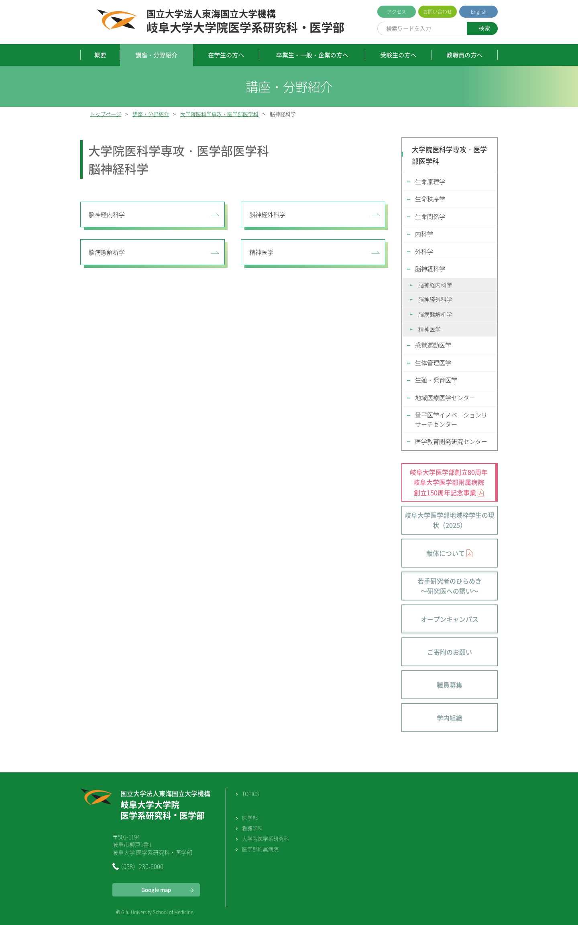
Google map (156, 889)
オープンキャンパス (449, 619)
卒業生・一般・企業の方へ (312, 55)
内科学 (424, 233)
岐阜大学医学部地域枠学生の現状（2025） (450, 520)
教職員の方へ (464, 55)
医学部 (250, 817)
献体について (445, 553)
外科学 (424, 251)
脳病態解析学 (107, 252)
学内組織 (449, 718)
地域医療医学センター (445, 397)
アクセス (396, 11)
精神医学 (261, 252)
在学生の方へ (226, 55)
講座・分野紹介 (156, 55)
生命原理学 (430, 181)
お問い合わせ (437, 11)
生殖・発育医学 (436, 380)
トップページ (105, 114)
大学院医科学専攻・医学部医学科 (219, 114)
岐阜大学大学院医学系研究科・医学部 (245, 22)
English (478, 11)
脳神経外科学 (267, 214)
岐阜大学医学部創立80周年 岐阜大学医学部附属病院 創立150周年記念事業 (449, 482)
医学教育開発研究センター (451, 441)
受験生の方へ (398, 55)
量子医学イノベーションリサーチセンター (451, 419)
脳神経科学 (430, 268)
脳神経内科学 (107, 214)
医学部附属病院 (260, 849)
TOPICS (250, 793)
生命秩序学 (430, 198)
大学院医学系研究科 (265, 838)
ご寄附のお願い (449, 652)
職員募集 (449, 685)
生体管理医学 (433, 362)
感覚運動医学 (433, 345)
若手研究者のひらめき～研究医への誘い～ (449, 586)
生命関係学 (430, 216)
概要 (100, 55)
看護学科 (252, 828)
